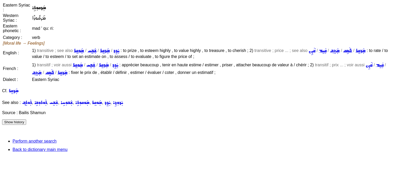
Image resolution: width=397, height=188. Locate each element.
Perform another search (35, 141)
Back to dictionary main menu (40, 149)
